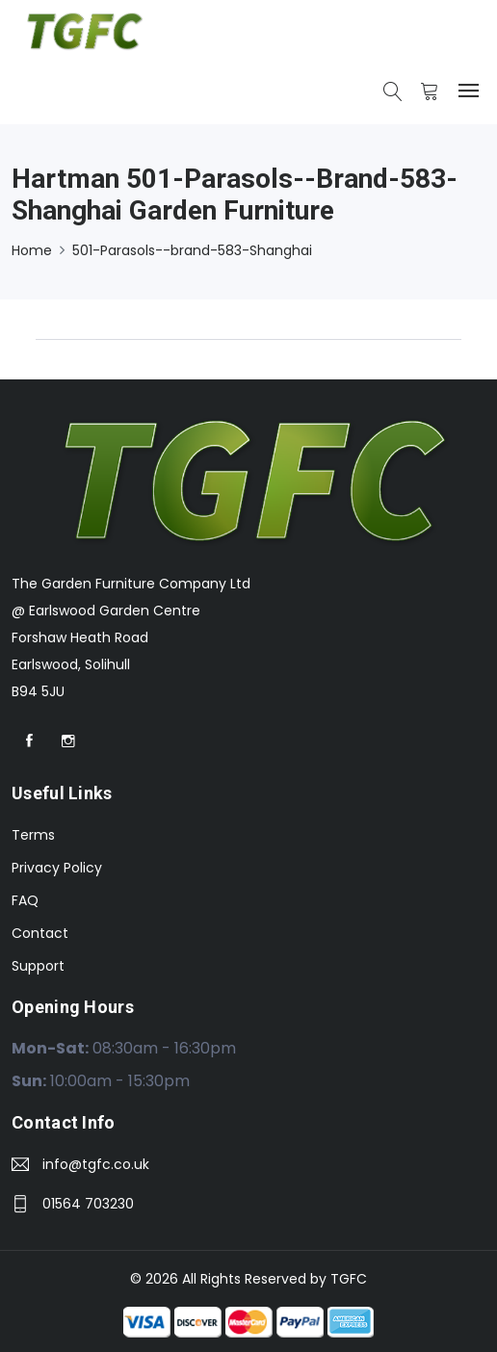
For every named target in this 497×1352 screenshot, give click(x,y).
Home (32, 250)
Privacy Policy (57, 867)
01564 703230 (88, 1203)
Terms (33, 835)
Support (38, 965)
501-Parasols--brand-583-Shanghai (192, 250)
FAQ (25, 900)
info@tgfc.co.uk (95, 1164)
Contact (40, 933)
